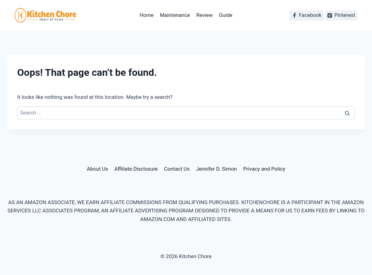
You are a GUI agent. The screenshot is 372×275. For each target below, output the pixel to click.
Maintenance (175, 15)
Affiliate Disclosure (136, 169)
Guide (226, 15)
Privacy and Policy (264, 169)
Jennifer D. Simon (216, 169)
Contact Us (177, 169)
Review (204, 15)
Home (146, 15)
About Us (97, 169)
